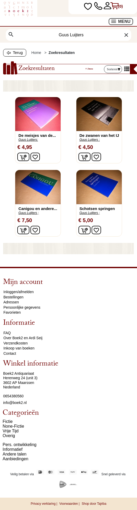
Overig (9, 435)
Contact (9, 353)
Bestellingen (13, 297)
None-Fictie (13, 426)
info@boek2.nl (15, 403)
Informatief (13, 449)
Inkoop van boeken (18, 348)
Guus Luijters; (28, 140)
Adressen (11, 302)
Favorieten (12, 312)
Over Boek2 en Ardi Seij (23, 338)
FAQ (7, 333)
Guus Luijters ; (90, 140)
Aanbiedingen (15, 459)
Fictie (8, 421)
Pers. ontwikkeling (19, 444)
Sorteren (113, 69)
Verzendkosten (15, 343)
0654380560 (13, 396)
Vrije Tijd (11, 431)
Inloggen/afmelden (18, 292)
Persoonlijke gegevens (21, 307)
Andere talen (15, 454)
